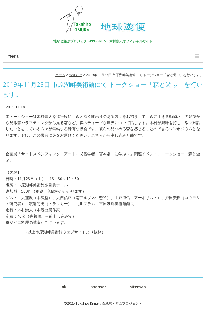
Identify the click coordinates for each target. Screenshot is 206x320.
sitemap (138, 286)
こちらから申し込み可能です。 (118, 135)
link (62, 286)
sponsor (98, 286)
